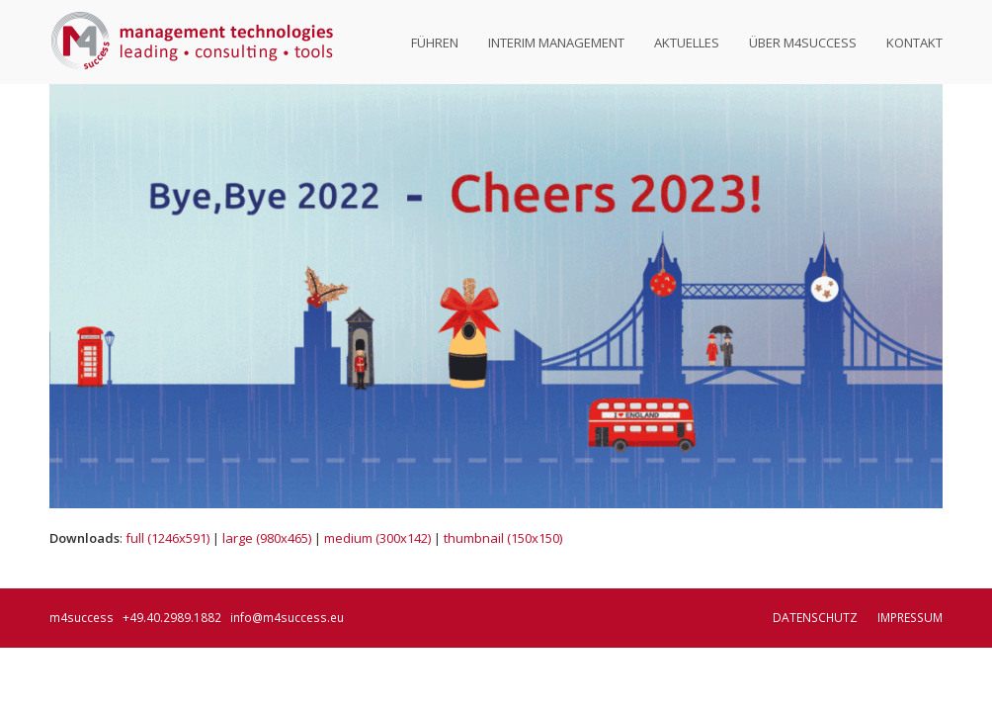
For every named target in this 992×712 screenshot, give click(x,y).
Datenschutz (815, 617)
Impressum (910, 617)
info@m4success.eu (287, 617)
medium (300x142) (377, 538)
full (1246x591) (167, 538)
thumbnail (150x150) (503, 538)
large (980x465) (266, 538)
